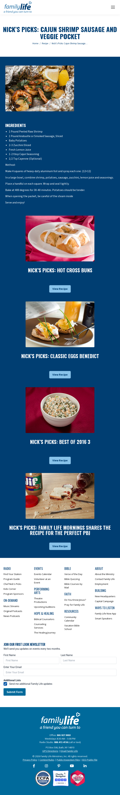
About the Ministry (104, 574)
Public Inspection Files (68, 759)
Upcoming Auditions (44, 606)
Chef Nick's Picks (12, 584)
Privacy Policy (30, 759)
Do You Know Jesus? (75, 599)
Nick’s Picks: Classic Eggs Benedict (60, 356)
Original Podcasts (13, 611)
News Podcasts (12, 616)
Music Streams (11, 606)
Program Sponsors (14, 593)
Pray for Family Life (74, 604)
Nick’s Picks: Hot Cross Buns (60, 270)
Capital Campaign (104, 601)
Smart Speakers (103, 618)
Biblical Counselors (44, 619)
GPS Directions (50, 751)
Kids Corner (10, 588)
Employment (101, 584)
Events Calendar (43, 574)
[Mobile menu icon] (112, 7)
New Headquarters (105, 596)
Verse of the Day (73, 574)
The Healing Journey (45, 632)
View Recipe (60, 289)
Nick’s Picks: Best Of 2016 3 (60, 441)
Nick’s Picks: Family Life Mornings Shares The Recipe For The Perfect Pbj (60, 530)
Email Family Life (69, 751)
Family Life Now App (105, 613)
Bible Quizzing (72, 579)
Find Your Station (13, 574)
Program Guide (12, 579)
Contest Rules (47, 759)
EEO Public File (89, 759)
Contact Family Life (105, 579)
